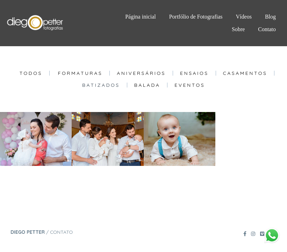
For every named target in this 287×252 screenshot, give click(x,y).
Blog (270, 17)
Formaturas (80, 73)
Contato (267, 29)
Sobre (238, 29)
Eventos (189, 85)
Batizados (101, 85)
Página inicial (140, 17)
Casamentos (245, 73)
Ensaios (194, 73)
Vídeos (244, 17)
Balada (147, 85)
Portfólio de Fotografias (196, 17)
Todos (31, 73)
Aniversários (141, 73)
